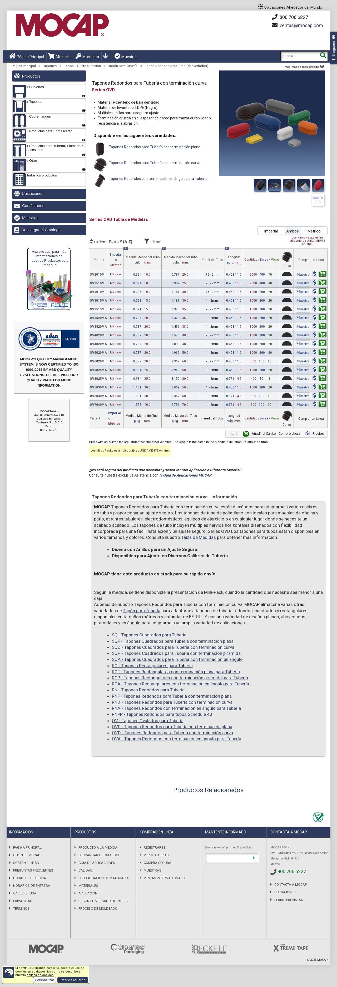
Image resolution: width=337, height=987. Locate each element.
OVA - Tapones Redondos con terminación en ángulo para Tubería (176, 738)
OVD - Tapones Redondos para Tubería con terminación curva (172, 732)
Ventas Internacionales (165, 878)
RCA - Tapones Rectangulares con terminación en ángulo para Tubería (180, 683)
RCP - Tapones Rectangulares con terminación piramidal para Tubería (180, 677)
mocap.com (301, 25)
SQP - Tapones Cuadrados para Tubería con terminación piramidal (177, 653)
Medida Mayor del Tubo (181, 260)
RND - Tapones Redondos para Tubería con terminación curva (172, 702)
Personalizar (44, 980)
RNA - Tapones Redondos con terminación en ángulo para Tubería (176, 708)
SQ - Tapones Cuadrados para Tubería (149, 634)
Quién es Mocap (26, 855)
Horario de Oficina (29, 878)
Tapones (50, 66)
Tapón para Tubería (122, 66)
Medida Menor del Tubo (143, 260)
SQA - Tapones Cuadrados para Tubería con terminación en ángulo (177, 659)
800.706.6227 (290, 17)
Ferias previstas (288, 900)
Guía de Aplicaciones (96, 863)
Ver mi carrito (156, 855)
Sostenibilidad (26, 863)
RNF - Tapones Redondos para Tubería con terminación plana (172, 696)
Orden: (116, 241)
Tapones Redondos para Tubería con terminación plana (146, 149)
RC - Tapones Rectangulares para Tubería (152, 665)
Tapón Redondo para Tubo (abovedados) (176, 66)
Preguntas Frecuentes (33, 870)
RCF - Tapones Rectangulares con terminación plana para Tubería (176, 671)
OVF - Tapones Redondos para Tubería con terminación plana (172, 726)
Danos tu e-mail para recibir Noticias (229, 847)
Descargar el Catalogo (41, 229)
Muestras (126, 56)
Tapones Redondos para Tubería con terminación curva (146, 165)
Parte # (99, 260)
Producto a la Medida (97, 847)
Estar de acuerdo (73, 980)
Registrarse (154, 847)
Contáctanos (33, 205)
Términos (21, 908)
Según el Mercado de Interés (104, 901)
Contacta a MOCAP (290, 885)
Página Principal (26, 56)
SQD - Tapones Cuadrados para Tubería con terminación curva (173, 647)
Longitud (234, 260)
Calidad (85, 870)
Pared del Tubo (212, 260)
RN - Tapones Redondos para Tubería (148, 689)
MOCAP (322, 959)
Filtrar (167, 241)
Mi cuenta (87, 56)
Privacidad (22, 901)
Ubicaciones (32, 193)
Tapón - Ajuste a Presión (82, 66)
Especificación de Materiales (103, 878)
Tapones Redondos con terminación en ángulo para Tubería (149, 181)
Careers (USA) (25, 893)
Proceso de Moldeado (97, 908)
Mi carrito (60, 56)
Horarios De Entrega (31, 886)
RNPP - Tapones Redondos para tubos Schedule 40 (162, 714)
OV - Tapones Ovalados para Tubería (148, 720)
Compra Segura (157, 863)
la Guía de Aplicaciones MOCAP (185, 475)
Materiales (88, 886)
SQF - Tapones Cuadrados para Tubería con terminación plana (173, 641)
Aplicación (87, 893)
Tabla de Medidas (198, 537)
